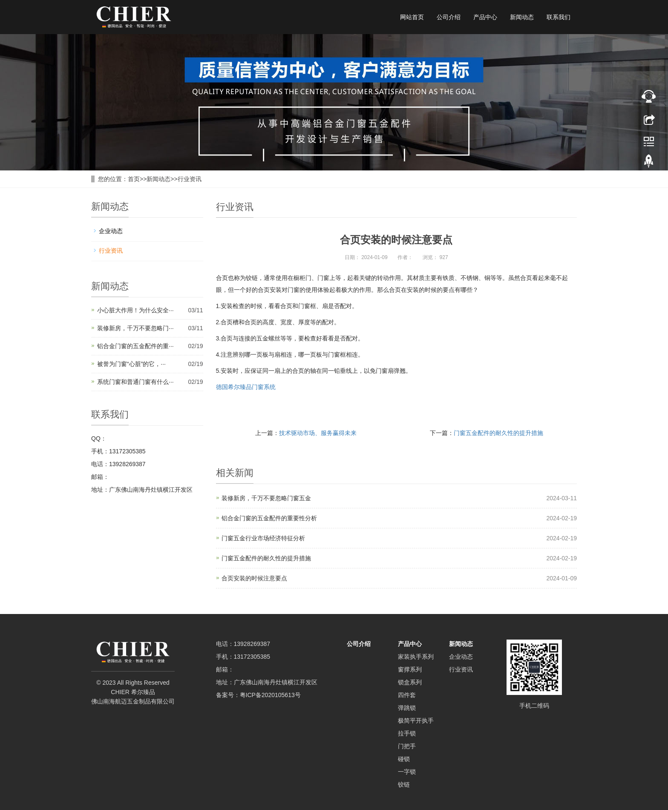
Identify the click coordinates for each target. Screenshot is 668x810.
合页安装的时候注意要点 (254, 578)
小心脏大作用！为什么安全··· (135, 310)
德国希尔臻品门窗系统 (246, 386)
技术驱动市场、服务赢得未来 (318, 433)
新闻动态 (522, 17)
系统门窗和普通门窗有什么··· (135, 381)
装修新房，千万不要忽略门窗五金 (266, 498)
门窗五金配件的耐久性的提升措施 (498, 433)
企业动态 (111, 231)
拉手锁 (407, 733)
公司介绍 (449, 17)
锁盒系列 (410, 682)
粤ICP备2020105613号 (270, 695)
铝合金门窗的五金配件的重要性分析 (269, 518)
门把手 (407, 746)
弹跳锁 (407, 707)
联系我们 (558, 17)
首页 (134, 179)
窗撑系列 (410, 669)
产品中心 (485, 17)
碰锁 (404, 758)
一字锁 (407, 771)
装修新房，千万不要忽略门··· (135, 328)
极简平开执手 (416, 720)
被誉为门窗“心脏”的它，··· (131, 363)
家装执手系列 (416, 656)
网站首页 (412, 17)
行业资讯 (190, 179)
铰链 (404, 784)
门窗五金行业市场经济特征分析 (263, 538)
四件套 (407, 695)
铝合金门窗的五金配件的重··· (135, 346)
